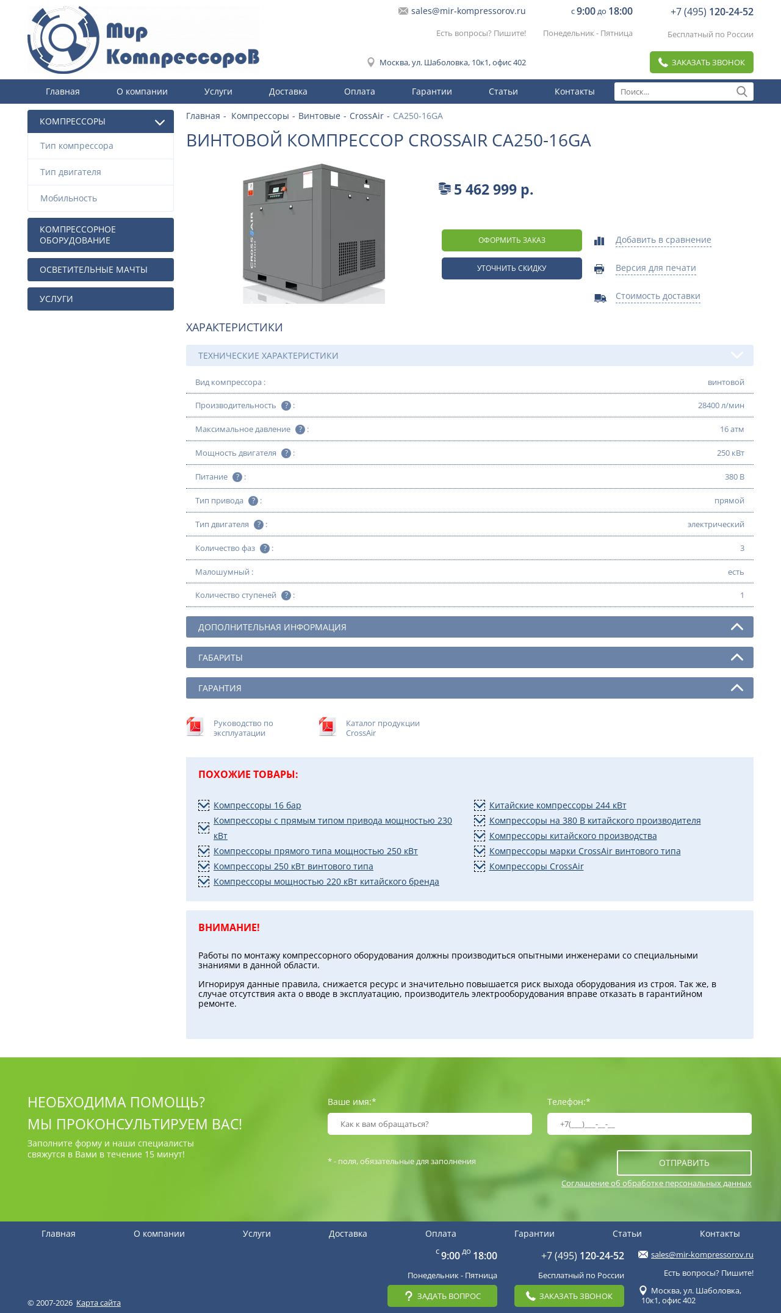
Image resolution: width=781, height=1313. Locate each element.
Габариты (470, 657)
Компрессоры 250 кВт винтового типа (293, 866)
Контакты (575, 91)
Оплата (359, 91)
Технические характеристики (470, 355)
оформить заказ (511, 240)
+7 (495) (712, 11)
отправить (684, 1162)
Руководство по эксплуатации (243, 728)
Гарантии (432, 91)
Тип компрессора (103, 145)
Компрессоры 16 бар (257, 805)
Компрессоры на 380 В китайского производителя (595, 820)
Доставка (288, 91)
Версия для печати (656, 268)
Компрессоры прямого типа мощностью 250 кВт (316, 851)
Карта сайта (98, 1303)
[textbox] (684, 91)
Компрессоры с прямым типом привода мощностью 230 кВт (333, 828)
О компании (142, 91)
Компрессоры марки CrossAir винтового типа (585, 851)
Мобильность (103, 198)
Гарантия (470, 688)
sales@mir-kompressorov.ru (468, 11)
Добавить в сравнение (663, 240)
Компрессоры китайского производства (573, 835)
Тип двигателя (103, 172)
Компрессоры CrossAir (536, 866)
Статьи (503, 91)
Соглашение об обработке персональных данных (656, 1183)
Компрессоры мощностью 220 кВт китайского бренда (326, 881)
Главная (63, 91)
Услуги (218, 91)
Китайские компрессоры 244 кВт (558, 805)
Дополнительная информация (470, 627)
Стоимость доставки (658, 296)
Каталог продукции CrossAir (383, 728)
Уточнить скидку (511, 268)
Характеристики (234, 327)
